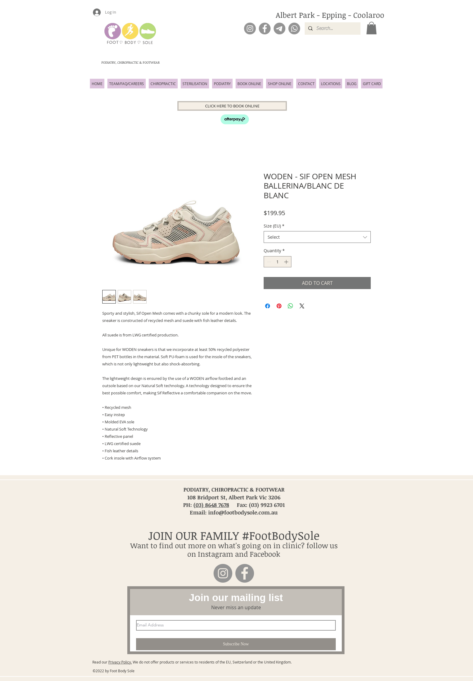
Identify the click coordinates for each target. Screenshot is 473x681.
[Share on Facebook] (267, 306)
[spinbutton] (277, 261)
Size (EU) (274, 226)
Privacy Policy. (120, 662)
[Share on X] (302, 306)
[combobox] (317, 237)
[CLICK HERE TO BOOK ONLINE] (232, 106)
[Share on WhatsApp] (290, 306)
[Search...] (332, 28)
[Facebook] (265, 28)
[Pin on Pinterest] (279, 306)
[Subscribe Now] (236, 644)
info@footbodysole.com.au (243, 512)
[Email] (279, 28)
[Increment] (286, 261)
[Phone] (294, 28)
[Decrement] (268, 261)
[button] (371, 28)
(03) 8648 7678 (211, 504)
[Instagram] (250, 28)
